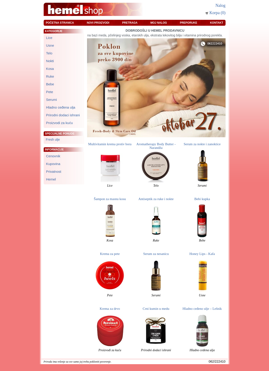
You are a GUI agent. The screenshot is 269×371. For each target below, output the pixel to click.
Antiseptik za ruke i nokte (156, 199)
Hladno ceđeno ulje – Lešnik (202, 308)
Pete (110, 295)
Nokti (50, 61)
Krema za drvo (110, 308)
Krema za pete (110, 254)
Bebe (202, 240)
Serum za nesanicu (156, 254)
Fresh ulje (53, 139)
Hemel (51, 179)
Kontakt (216, 22)
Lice (110, 185)
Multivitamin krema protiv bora (109, 144)
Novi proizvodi (98, 22)
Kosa (110, 240)
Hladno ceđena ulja (202, 350)
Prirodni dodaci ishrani (156, 350)
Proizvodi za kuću (109, 350)
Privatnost (53, 171)
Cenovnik (53, 156)
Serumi (202, 185)
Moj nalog (158, 22)
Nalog (221, 5)
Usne (202, 295)
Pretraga (129, 22)
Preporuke (188, 22)
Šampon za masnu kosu (110, 199)
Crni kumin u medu (156, 308)
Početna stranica (60, 22)
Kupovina (53, 164)
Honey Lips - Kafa (202, 254)
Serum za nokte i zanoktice (202, 144)
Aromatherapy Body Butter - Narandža (156, 146)
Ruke (156, 240)
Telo (156, 185)
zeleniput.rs (118, 361)
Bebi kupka (202, 199)
